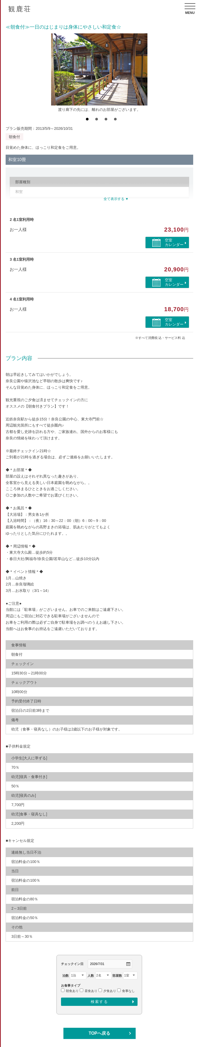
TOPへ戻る (99, 1033)
